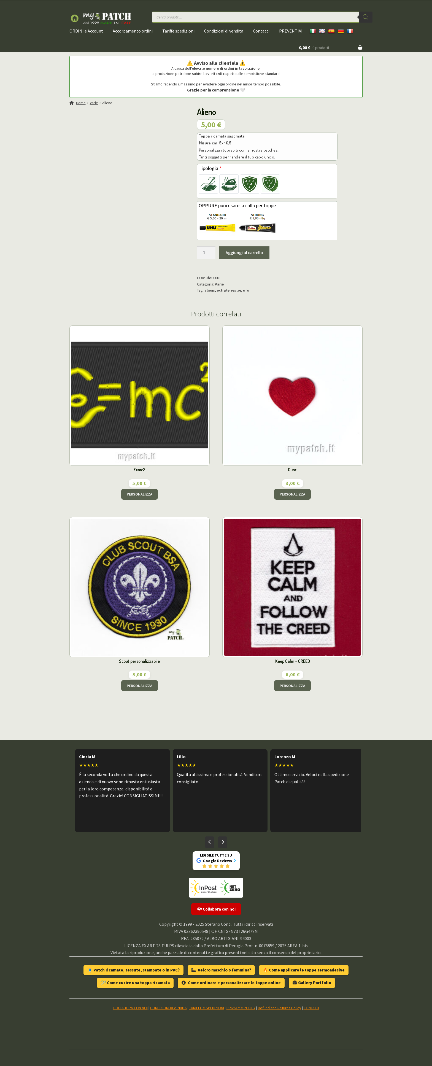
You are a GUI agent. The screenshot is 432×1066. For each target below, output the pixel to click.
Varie (94, 102)
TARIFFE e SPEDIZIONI (206, 1007)
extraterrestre (229, 290)
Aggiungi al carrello (244, 252)
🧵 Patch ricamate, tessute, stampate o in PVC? (133, 970)
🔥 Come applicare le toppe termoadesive (304, 970)
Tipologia (210, 168)
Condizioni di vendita (223, 31)
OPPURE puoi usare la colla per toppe (237, 205)
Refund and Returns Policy (279, 1007)
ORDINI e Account (86, 31)
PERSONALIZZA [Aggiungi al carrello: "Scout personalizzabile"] (139, 685)
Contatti (261, 31)
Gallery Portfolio (312, 982)
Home (81, 102)
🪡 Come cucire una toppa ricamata (135, 982)
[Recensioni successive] (222, 842)
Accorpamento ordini (133, 31)
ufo (246, 290)
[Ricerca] (365, 17)
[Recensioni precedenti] (209, 842)
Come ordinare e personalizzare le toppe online (231, 982)
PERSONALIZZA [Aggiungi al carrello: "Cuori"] (292, 494)
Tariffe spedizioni (178, 31)
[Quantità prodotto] (206, 252)
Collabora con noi (216, 909)
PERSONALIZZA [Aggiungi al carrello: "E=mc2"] (139, 494)
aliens (209, 290)
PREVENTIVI (291, 31)
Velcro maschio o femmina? (221, 970)
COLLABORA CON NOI (130, 1007)
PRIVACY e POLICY (240, 1007)
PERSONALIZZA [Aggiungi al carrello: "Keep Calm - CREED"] (292, 685)
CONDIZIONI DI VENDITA (168, 1007)
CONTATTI (311, 1007)
